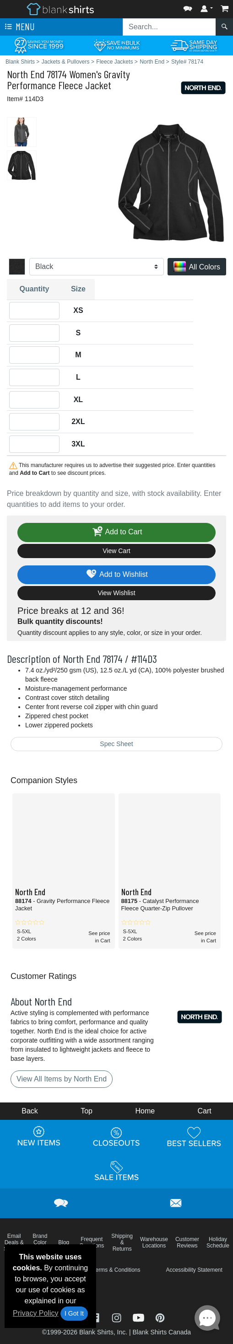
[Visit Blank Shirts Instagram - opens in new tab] (118, 1317)
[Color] (96, 266)
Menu (19, 27)
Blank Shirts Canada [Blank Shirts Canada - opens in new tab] (161, 1332)
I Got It (74, 1313)
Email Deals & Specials (14, 1242)
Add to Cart (116, 532)
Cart (204, 1111)
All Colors (196, 267)
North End (25, 74)
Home (145, 1111)
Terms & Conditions (116, 1270)
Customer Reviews (187, 1242)
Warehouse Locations (154, 1242)
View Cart (116, 550)
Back (30, 1111)
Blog (63, 1242)
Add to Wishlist (116, 575)
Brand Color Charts (40, 1242)
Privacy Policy (36, 1313)
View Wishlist (116, 593)
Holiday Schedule (217, 1242)
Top (86, 1111)
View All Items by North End (61, 1079)
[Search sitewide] (169, 27)
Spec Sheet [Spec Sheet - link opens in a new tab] (116, 743)
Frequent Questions (91, 1242)
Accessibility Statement (194, 1270)
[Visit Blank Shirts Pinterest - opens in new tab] (160, 1317)
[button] (187, 6)
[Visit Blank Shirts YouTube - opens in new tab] (140, 1317)
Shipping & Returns (122, 1242)
